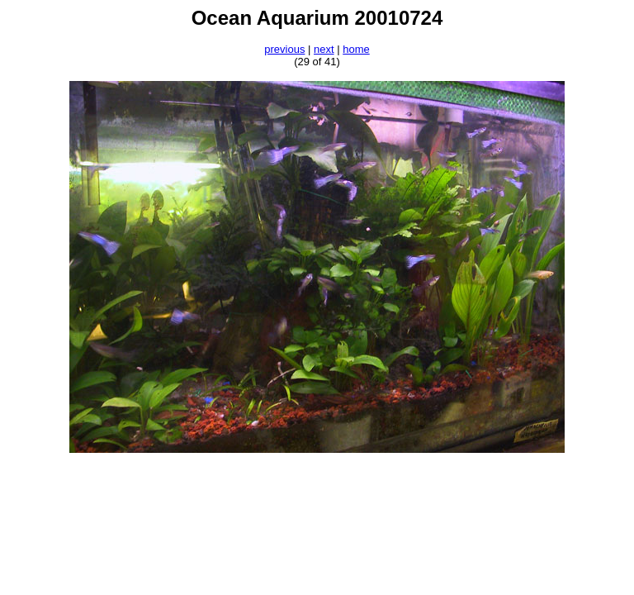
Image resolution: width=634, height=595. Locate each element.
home (356, 49)
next (324, 49)
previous (284, 49)
